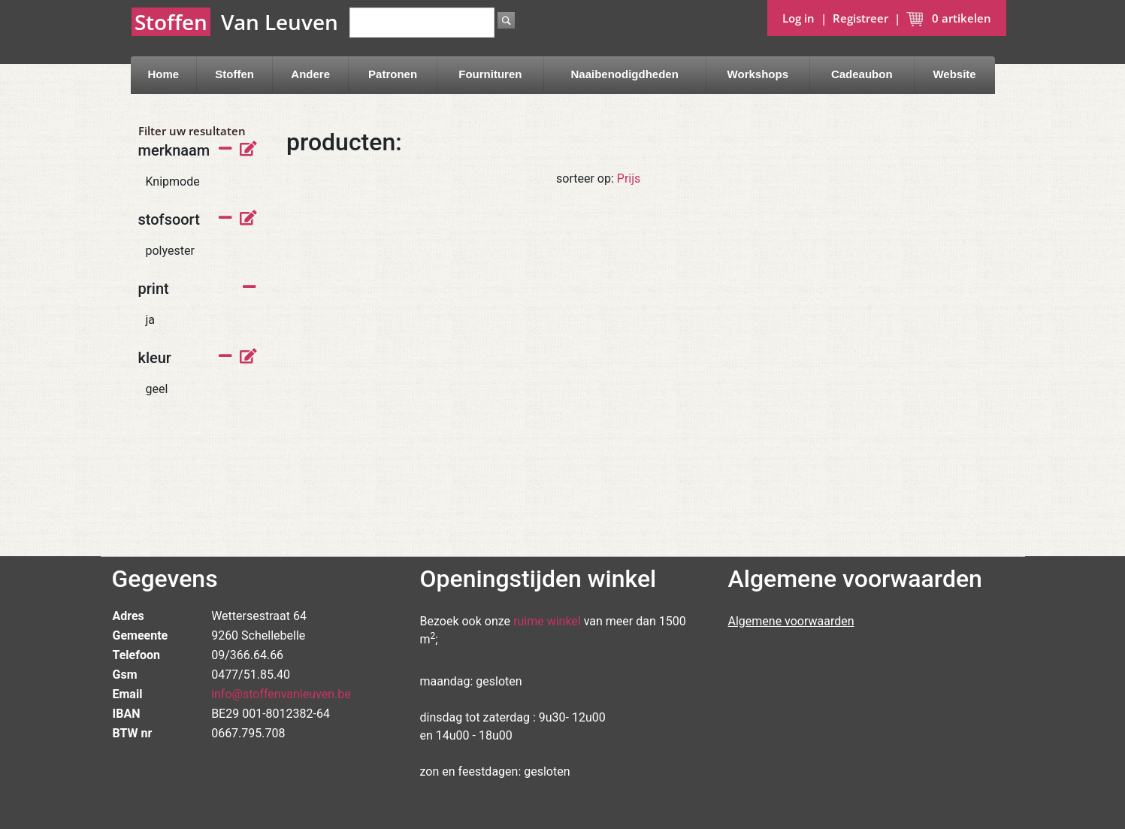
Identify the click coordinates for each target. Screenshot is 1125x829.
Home (163, 74)
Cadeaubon (862, 74)
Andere (310, 74)
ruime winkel (547, 621)
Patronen (392, 74)
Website (954, 74)
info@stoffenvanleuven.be (281, 694)
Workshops (757, 74)
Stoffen (234, 74)
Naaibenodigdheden (625, 74)
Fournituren (490, 74)
